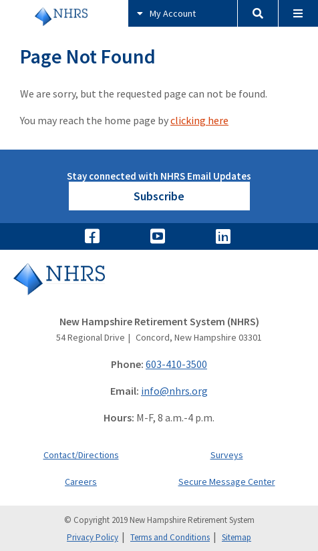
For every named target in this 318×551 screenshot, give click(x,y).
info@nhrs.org (174, 390)
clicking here (199, 120)
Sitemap (236, 537)
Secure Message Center (226, 482)
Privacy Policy (92, 537)
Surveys (226, 455)
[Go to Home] (159, 288)
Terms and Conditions (170, 537)
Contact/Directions (81, 455)
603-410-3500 (176, 364)
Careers (81, 482)
